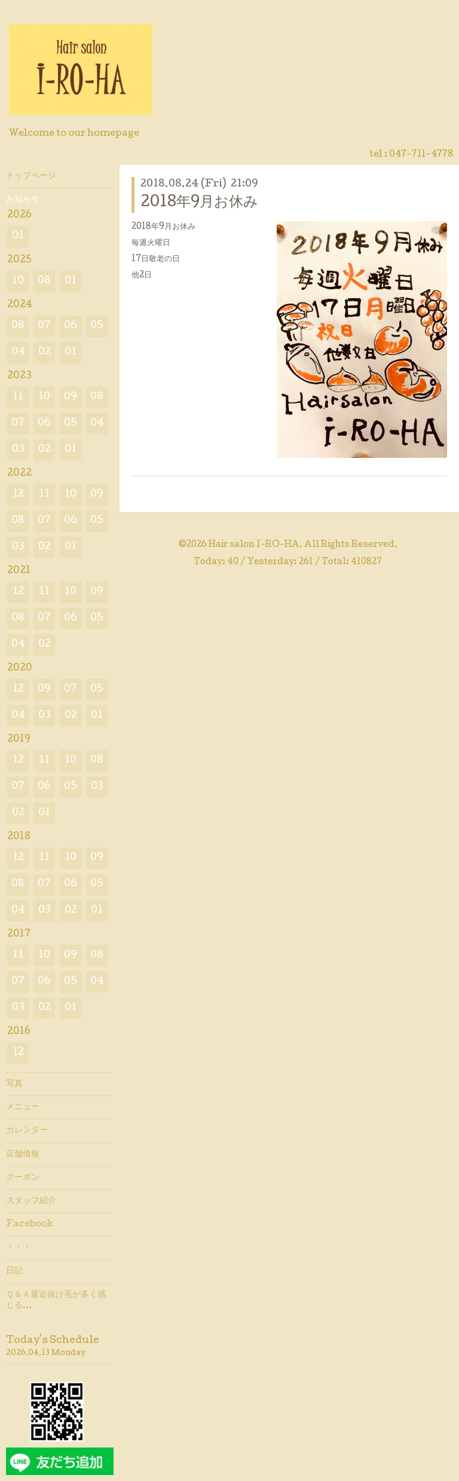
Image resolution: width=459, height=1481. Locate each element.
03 (18, 450)
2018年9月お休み (199, 203)
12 (18, 494)
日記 (14, 1271)
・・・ (18, 1248)
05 (96, 326)
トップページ (31, 176)
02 (44, 352)
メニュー (22, 1107)
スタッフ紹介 (31, 1201)
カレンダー (27, 1131)
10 (18, 281)
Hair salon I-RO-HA (254, 545)
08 (44, 281)
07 (44, 326)
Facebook (29, 1224)
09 (70, 397)
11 (18, 397)
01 (18, 236)
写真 (14, 1084)
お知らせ (22, 199)
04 (18, 352)
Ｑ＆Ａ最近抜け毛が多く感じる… (56, 1300)
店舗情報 (22, 1154)
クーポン (22, 1178)
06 (70, 326)
